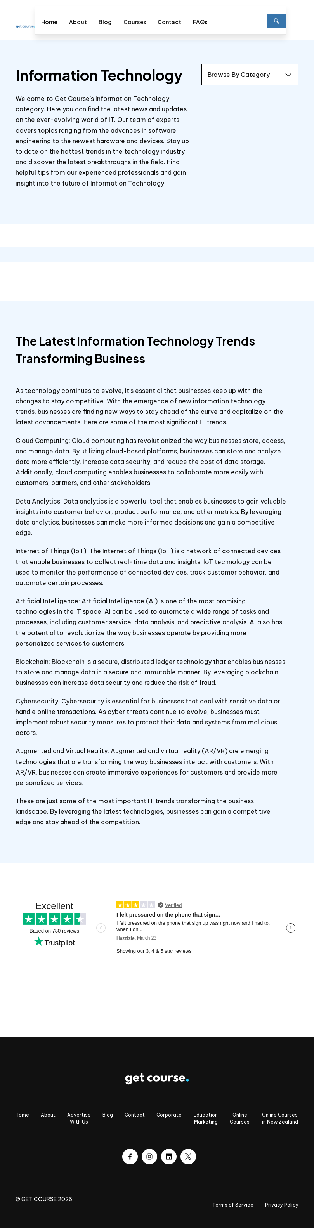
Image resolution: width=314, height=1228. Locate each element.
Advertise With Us (79, 1118)
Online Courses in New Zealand (280, 1118)
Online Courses (240, 1118)
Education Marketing (206, 1118)
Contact (169, 21)
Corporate (169, 1115)
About (78, 21)
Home (49, 21)
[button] (292, 20)
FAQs (200, 21)
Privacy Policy (281, 1205)
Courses (134, 21)
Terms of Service (232, 1205)
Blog (105, 21)
